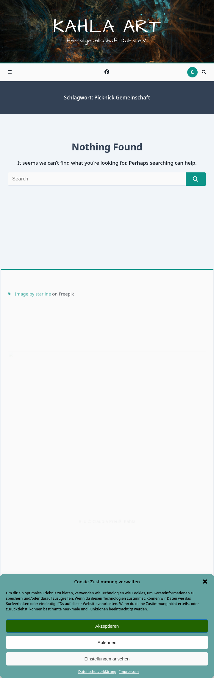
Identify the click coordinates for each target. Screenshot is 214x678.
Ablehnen (107, 642)
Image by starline (33, 337)
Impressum (129, 671)
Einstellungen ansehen (107, 658)
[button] (205, 582)
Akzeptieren (107, 626)
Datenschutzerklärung (97, 671)
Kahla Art (107, 27)
